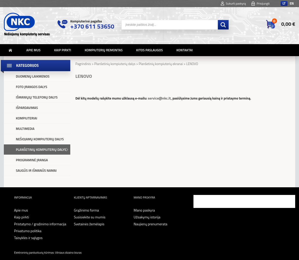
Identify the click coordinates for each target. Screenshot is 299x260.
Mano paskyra (144, 210)
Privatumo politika (27, 230)
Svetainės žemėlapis (89, 224)
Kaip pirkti (62, 50)
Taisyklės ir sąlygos (28, 237)
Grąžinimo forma (86, 210)
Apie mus (33, 50)
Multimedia (25, 128)
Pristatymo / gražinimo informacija (40, 224)
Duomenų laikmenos (33, 76)
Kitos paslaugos (149, 50)
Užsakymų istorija (147, 217)
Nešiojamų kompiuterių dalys (40, 139)
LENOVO (192, 63)
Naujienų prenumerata (150, 224)
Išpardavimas (27, 107)
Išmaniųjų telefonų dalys (36, 97)
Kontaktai (184, 50)
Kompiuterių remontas (103, 50)
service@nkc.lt (159, 98)
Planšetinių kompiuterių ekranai (161, 63)
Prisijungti (263, 3)
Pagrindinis (83, 63)
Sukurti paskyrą (236, 3)
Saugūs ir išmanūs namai (36, 170)
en (292, 3)
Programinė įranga (32, 160)
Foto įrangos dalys (31, 86)
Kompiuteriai (26, 118)
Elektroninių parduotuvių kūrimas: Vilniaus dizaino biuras (48, 252)
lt (283, 3)
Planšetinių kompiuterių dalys (41, 149)
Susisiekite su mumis (90, 217)
